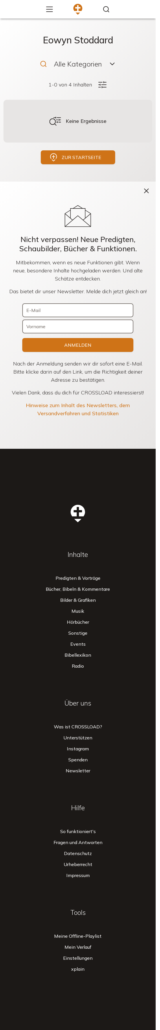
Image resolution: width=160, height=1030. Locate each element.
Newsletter (78, 771)
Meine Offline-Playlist (78, 936)
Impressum (78, 875)
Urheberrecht (78, 864)
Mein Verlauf (78, 947)
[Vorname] (77, 326)
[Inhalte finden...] (106, 9)
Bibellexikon (78, 655)
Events (78, 644)
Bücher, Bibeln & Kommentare (78, 589)
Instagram (78, 749)
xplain (77, 969)
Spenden (78, 760)
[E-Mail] (77, 310)
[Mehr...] (49, 9)
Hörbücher (78, 622)
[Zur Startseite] (78, 9)
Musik (77, 611)
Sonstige (77, 633)
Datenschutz (78, 853)
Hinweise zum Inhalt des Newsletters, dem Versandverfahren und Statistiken (78, 409)
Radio (78, 666)
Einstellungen (78, 958)
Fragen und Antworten (78, 842)
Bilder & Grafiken (78, 600)
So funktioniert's (78, 831)
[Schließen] (146, 191)
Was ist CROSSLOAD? (78, 727)
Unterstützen (77, 738)
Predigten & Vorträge (78, 578)
